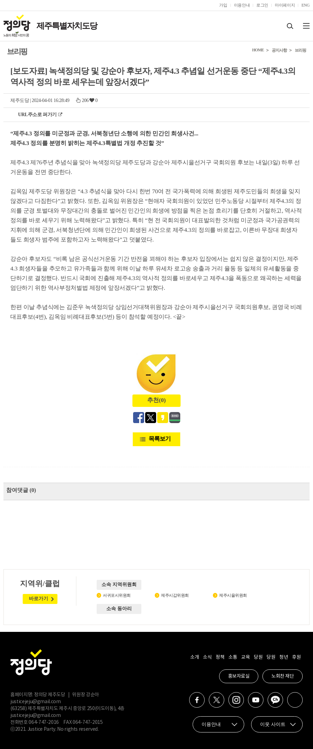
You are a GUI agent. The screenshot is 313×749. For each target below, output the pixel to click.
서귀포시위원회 (117, 595)
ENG (305, 5)
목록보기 (160, 438)
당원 (258, 657)
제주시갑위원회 (175, 595)
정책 (220, 657)
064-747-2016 (44, 722)
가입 (223, 5)
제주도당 (19, 100)
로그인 (262, 5)
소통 (232, 657)
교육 (245, 657)
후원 (296, 657)
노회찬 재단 (282, 676)
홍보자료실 (239, 676)
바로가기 (38, 598)
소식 (207, 657)
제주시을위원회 (233, 595)
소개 (194, 657)
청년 (283, 657)
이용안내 (242, 5)
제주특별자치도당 (66, 25)
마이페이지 (285, 5)
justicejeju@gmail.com (35, 702)
